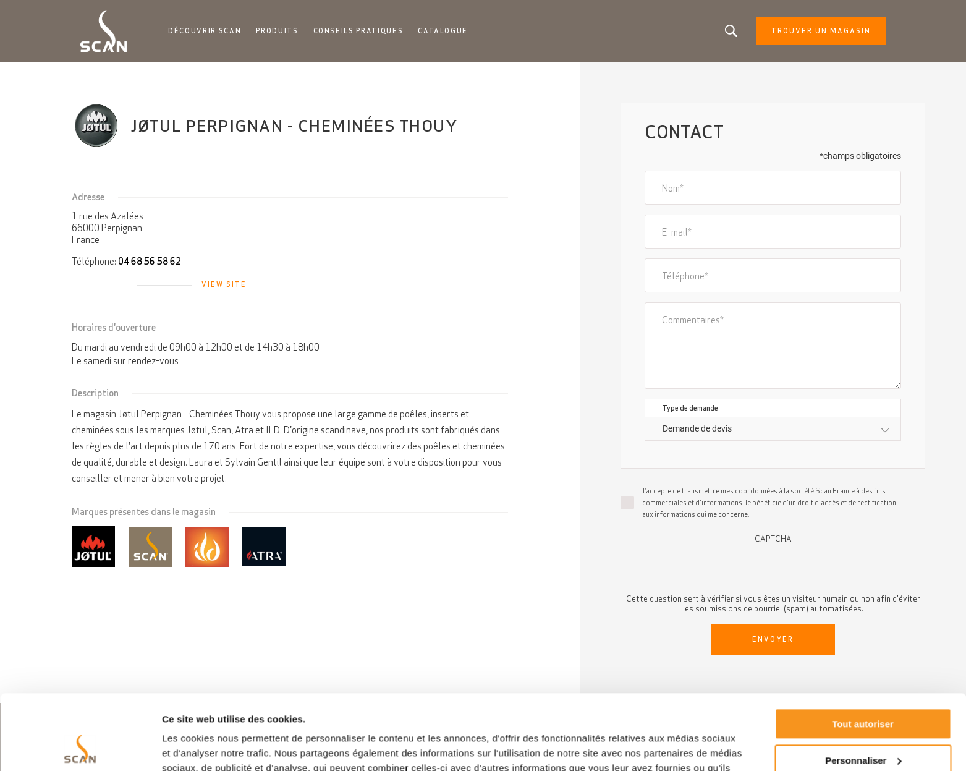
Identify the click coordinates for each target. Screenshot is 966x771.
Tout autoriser (863, 654)
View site (224, 284)
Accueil (92, 74)
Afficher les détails (203, 746)
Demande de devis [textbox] (697, 428)
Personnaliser (863, 689)
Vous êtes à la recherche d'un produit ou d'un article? (731, 31)
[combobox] (772, 428)
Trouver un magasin (821, 31)
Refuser (862, 726)
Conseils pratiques (358, 31)
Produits (277, 31)
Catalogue (443, 31)
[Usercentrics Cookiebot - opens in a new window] (80, 747)
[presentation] (773, 567)
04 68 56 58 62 (149, 261)
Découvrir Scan (204, 31)
